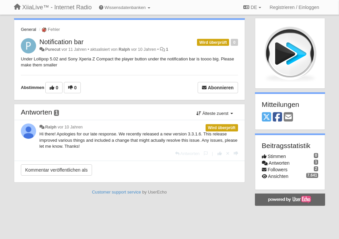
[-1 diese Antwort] (236, 153)
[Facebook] (277, 117)
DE (252, 7)
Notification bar (61, 41)
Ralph (124, 49)
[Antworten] (187, 153)
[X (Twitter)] (266, 117)
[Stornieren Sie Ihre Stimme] (227, 153)
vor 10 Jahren (70, 127)
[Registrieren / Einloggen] (294, 7)
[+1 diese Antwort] (220, 153)
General (28, 29)
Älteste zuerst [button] (214, 113)
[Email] (288, 117)
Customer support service (116, 192)
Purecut (52, 49)
